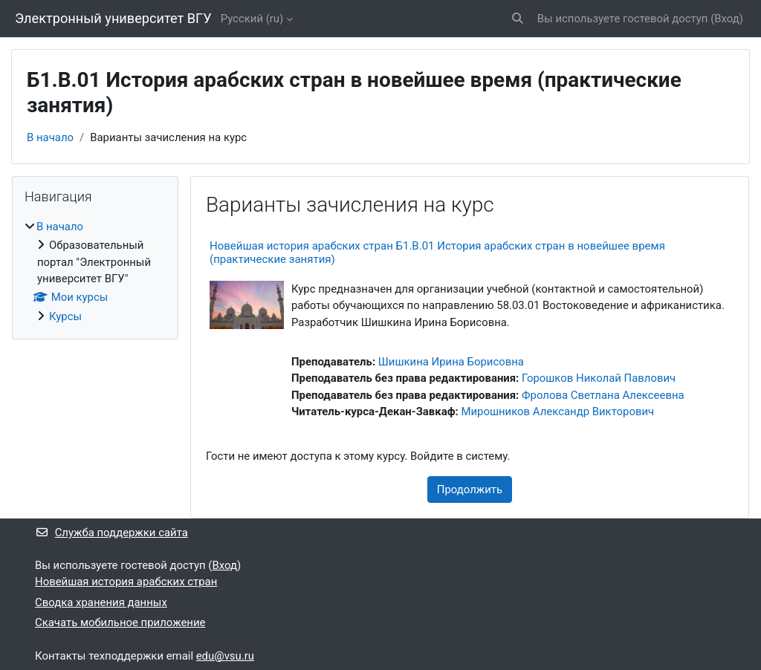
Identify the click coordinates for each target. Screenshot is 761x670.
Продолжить (469, 489)
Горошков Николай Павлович (599, 378)
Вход (726, 18)
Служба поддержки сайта (111, 532)
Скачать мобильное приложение (120, 622)
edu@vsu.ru (225, 656)
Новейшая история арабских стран (126, 581)
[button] (517, 18)
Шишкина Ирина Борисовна (451, 361)
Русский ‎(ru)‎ (252, 18)
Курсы (65, 316)
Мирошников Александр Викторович (557, 411)
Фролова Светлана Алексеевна (603, 395)
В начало (50, 137)
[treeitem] (95, 271)
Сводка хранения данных (101, 602)
